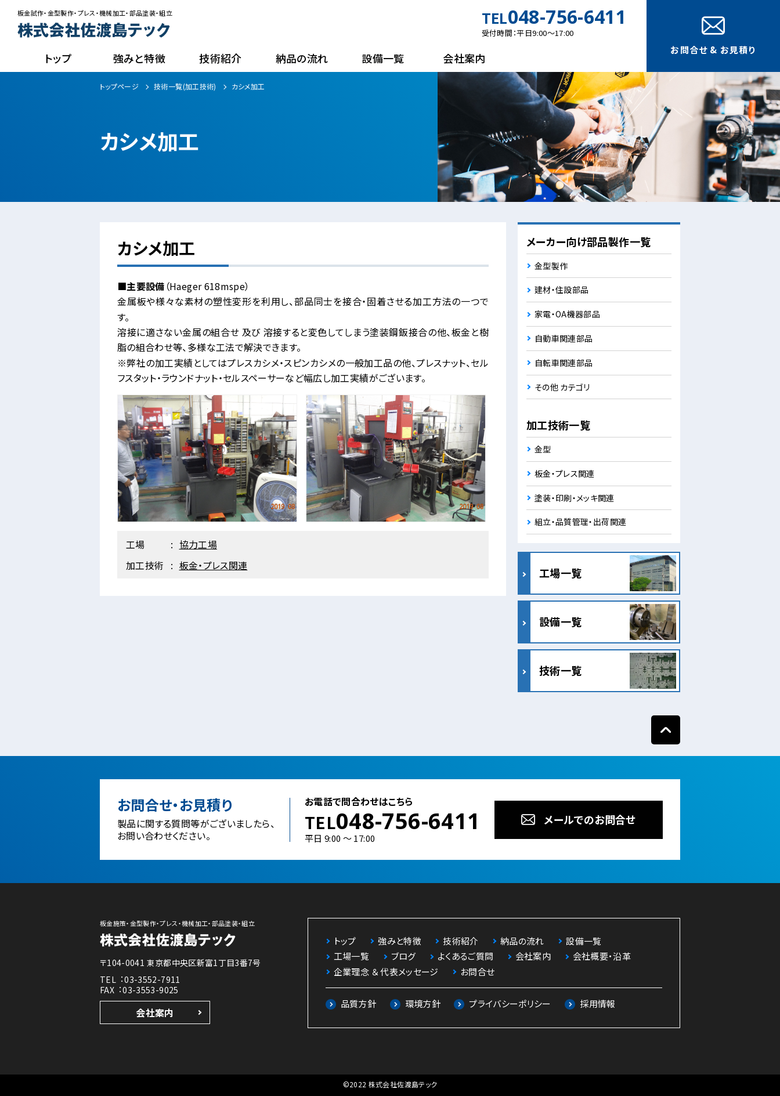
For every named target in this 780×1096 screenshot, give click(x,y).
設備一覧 (383, 58)
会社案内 (464, 58)
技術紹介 (220, 58)
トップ (58, 58)
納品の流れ (302, 58)
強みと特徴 (139, 58)
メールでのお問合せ (589, 819)
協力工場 (198, 544)
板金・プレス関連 (213, 565)
